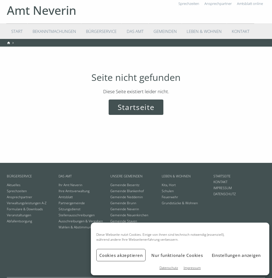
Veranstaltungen (19, 215)
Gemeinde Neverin (124, 209)
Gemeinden (165, 31)
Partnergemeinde (72, 203)
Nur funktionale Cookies (177, 255)
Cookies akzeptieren (121, 255)
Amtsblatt (66, 197)
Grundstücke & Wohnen (180, 203)
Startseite (136, 107)
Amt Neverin (41, 10)
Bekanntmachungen (54, 31)
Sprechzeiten (17, 191)
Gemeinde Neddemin (126, 197)
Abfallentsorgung (19, 221)
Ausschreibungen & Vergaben (81, 221)
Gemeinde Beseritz (125, 185)
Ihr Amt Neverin (70, 185)
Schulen (168, 191)
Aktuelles (14, 185)
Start (17, 31)
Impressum (192, 267)
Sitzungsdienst (69, 209)
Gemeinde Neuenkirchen (129, 215)
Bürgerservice (101, 31)
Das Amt (135, 31)
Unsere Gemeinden (126, 176)
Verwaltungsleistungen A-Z (27, 203)
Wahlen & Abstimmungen (78, 227)
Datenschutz (169, 267)
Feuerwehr (170, 197)
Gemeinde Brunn (123, 203)
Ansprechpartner (19, 197)
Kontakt (241, 31)
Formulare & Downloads (25, 209)
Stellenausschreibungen (77, 215)
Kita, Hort (169, 185)
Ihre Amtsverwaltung (74, 191)
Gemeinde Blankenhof (127, 191)
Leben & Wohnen (204, 31)
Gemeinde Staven (123, 221)
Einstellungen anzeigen (236, 255)
